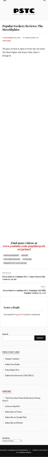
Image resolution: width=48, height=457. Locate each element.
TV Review (27, 259)
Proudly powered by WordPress (14, 450)
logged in (19, 314)
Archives (6, 438)
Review (25, 255)
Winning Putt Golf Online (15, 263)
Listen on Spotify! (12, 406)
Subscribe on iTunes (13, 412)
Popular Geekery (11, 255)
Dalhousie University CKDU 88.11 (19, 375)
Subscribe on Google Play (16, 417)
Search (5, 334)
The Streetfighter (12, 259)
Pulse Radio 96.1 (12, 370)
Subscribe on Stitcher (14, 423)
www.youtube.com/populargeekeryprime (24, 247)
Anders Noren (25, 452)
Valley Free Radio (12, 364)
